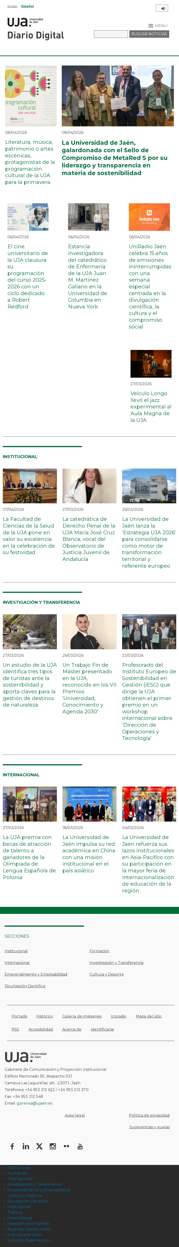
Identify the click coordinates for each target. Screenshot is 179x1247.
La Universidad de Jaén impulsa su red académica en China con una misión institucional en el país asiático (88, 854)
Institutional (18, 1207)
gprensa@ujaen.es (34, 1103)
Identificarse (102, 1029)
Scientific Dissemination (29, 1240)
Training (15, 1212)
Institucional (16, 951)
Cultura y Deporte (107, 974)
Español (27, 6)
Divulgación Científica (25, 986)
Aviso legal (75, 1115)
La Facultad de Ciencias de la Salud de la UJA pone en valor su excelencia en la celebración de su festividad (29, 536)
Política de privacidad (149, 1115)
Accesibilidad (41, 1029)
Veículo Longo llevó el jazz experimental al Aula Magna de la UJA (151, 406)
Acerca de (71, 1029)
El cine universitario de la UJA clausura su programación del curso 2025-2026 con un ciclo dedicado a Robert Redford (27, 276)
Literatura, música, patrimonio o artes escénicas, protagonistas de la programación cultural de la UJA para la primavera (30, 162)
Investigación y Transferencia (116, 962)
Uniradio (119, 1016)
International (19, 1218)
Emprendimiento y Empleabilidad (36, 974)
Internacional (17, 962)
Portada (19, 1016)
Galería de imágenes (81, 1016)
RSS (15, 1029)
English (12, 6)
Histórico (44, 1016)
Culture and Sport (24, 1235)
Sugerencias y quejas (149, 1127)
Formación (99, 951)
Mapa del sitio (149, 1016)
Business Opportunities (29, 1229)
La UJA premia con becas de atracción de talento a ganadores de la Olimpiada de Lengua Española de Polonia (29, 857)
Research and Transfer (28, 1223)
